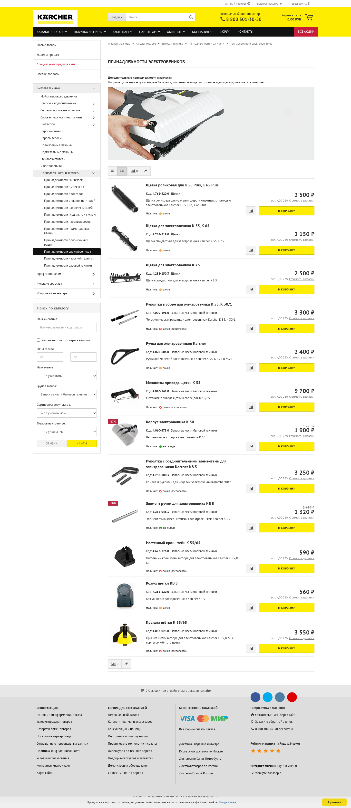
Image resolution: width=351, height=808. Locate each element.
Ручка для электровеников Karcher (176, 343)
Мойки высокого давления (58, 96)
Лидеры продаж (48, 55)
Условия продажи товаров (54, 722)
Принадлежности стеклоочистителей (69, 201)
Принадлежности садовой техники (68, 265)
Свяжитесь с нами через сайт (273, 715)
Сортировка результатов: (54, 405)
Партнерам (147, 32)
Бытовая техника (48, 88)
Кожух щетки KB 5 (162, 583)
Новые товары (47, 45)
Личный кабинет (237, 3)
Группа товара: (47, 386)
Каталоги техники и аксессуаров (130, 722)
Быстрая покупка (269, 3)
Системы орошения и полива (60, 110)
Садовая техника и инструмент (61, 117)
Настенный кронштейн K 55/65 (173, 542)
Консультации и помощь (124, 729)
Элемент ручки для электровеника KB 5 (180, 503)
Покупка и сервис (88, 32)
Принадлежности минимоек (63, 180)
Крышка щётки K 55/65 (166, 622)
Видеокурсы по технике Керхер (130, 751)
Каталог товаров (50, 32)
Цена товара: (45, 349)
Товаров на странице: (51, 423)
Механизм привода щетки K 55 (173, 382)
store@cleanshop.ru (266, 773)
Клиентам (121, 32)
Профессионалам (49, 274)
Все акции (306, 31)
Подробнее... (229, 802)
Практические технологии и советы (132, 743)
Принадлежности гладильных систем (70, 214)
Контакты (245, 31)
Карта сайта (44, 773)
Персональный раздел (123, 715)
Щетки (175, 194)
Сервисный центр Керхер (125, 773)
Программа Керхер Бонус (54, 736)
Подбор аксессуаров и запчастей (130, 758)
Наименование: (47, 319)
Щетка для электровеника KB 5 (173, 264)
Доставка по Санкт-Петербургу (200, 759)
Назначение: (45, 367)
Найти (82, 443)
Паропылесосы (51, 138)
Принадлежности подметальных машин (66, 231)
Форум (225, 31)
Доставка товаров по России (198, 766)
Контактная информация (53, 765)
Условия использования (53, 758)
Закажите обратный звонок (271, 721)
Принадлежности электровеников (67, 252)
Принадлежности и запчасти (59, 173)
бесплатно (272, 729)
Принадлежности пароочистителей (68, 208)
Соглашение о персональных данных (62, 743)
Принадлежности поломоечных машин (66, 242)
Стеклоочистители (52, 159)
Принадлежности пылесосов (64, 187)
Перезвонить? (300, 3)
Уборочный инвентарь (52, 293)
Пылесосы (47, 124)
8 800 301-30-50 (244, 19)
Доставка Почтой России (196, 773)
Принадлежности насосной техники (69, 258)
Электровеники (51, 166)
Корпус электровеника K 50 (170, 421)
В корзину (286, 211)
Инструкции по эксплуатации (128, 736)
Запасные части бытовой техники (194, 313)
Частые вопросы (48, 74)
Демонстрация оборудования (128, 765)
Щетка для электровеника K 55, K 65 (177, 225)
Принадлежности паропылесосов (67, 222)
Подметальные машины (56, 152)
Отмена (52, 443)
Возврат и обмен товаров (54, 729)
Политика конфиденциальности (58, 751)
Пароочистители (51, 131)
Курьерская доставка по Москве (201, 751)
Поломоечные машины (56, 145)
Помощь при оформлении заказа (59, 715)
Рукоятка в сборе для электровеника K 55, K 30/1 (189, 304)
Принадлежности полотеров (63, 194)
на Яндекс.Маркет (275, 743)
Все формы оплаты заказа (197, 729)
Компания (200, 32)
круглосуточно (274, 766)
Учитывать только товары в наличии (63, 340)
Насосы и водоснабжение (58, 103)
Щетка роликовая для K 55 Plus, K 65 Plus (182, 185)
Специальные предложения (56, 64)
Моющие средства (49, 283)
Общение (174, 32)
